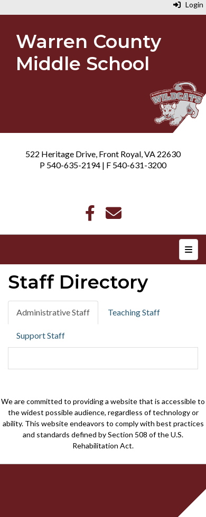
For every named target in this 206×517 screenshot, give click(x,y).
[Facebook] (90, 215)
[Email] (113, 215)
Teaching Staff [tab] (134, 312)
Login (188, 4)
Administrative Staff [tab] (53, 312)
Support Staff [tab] (40, 335)
